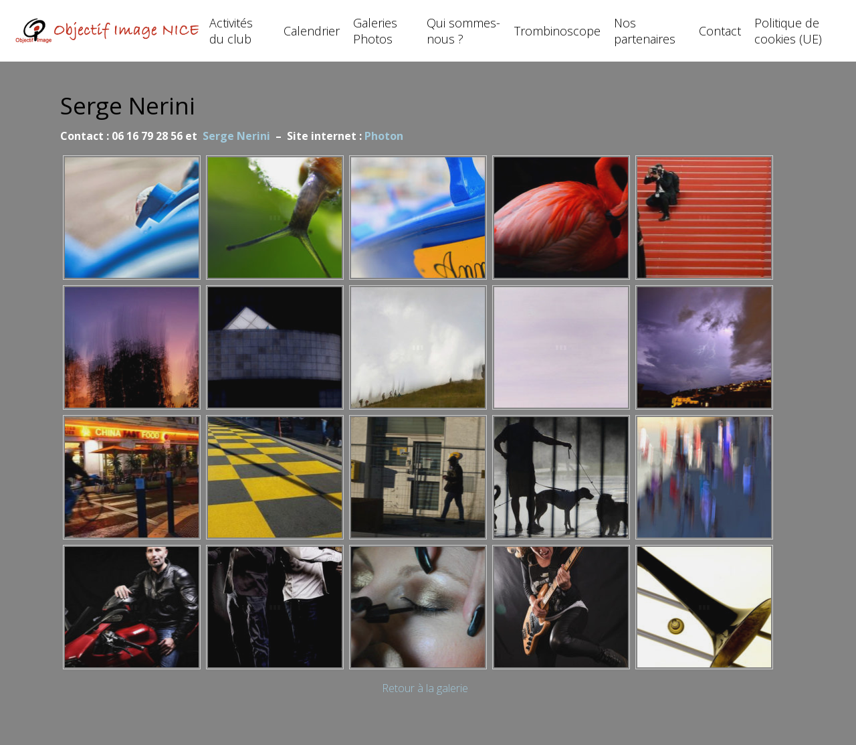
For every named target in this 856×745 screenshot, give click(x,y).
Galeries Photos (375, 31)
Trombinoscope (557, 31)
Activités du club (231, 31)
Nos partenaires (644, 31)
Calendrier (312, 31)
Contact (720, 31)
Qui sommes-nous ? (463, 31)
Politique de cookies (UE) (788, 31)
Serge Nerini (236, 136)
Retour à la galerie (425, 688)
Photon (383, 136)
